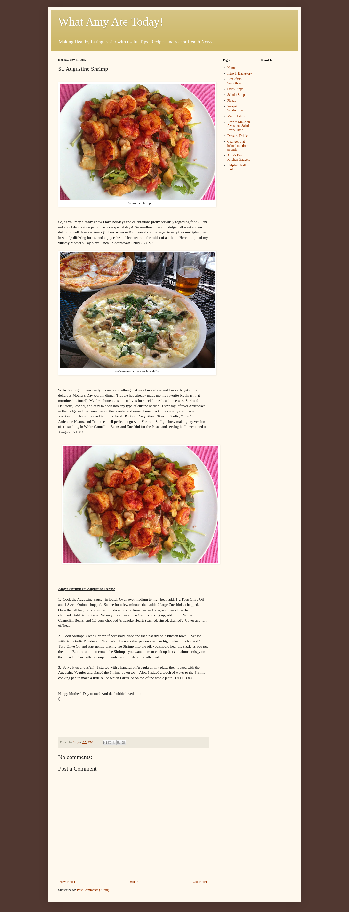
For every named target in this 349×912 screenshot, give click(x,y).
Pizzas (231, 100)
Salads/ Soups (236, 95)
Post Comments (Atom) (93, 890)
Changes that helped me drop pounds (237, 146)
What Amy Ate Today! (110, 21)
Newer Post (67, 882)
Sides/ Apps (235, 89)
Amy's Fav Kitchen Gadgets (238, 157)
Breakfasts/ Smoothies (235, 81)
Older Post (200, 882)
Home (134, 882)
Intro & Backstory (239, 73)
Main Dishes (236, 116)
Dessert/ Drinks (238, 136)
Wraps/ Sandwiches (235, 108)
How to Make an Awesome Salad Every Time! (238, 126)
